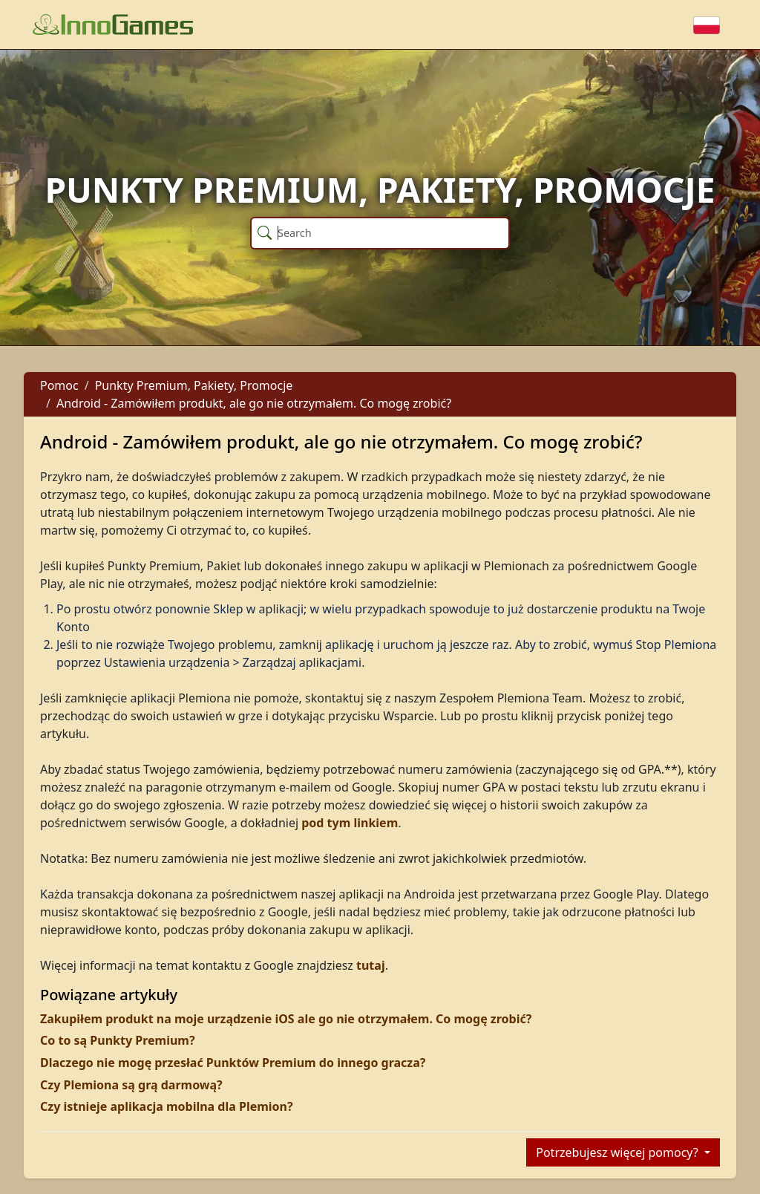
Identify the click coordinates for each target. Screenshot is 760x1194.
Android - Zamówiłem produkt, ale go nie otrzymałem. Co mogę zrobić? (253, 403)
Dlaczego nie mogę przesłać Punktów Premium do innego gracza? (232, 1062)
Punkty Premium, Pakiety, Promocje (194, 385)
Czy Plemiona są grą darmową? (131, 1085)
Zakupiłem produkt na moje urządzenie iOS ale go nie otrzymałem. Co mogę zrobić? (285, 1019)
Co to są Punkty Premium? (117, 1040)
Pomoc (59, 385)
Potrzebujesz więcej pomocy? (618, 1152)
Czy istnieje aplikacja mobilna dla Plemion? (166, 1106)
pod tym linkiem (349, 823)
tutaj (370, 965)
